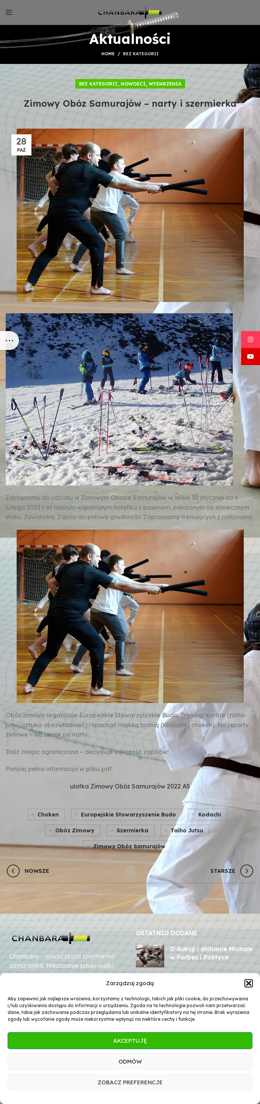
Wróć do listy (130, 871)
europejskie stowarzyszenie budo (128, 814)
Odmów (130, 1061)
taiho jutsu (187, 830)
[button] (248, 983)
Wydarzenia (165, 84)
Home (108, 53)
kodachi (209, 814)
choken (48, 814)
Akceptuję (130, 1040)
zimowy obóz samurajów (129, 846)
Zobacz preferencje (130, 1082)
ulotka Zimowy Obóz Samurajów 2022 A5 (130, 786)
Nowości (133, 84)
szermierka (132, 830)
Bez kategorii (141, 53)
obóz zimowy (74, 830)
